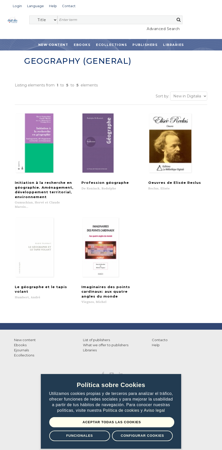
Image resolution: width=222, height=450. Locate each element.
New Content (53, 45)
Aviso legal (154, 410)
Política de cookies (122, 410)
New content (25, 329)
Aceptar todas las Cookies (112, 422)
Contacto (160, 329)
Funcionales (79, 436)
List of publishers (96, 329)
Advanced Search (163, 29)
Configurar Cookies (142, 436)
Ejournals (21, 339)
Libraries (173, 45)
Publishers (144, 45)
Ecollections (111, 45)
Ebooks (82, 45)
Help (156, 334)
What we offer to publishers (105, 334)
